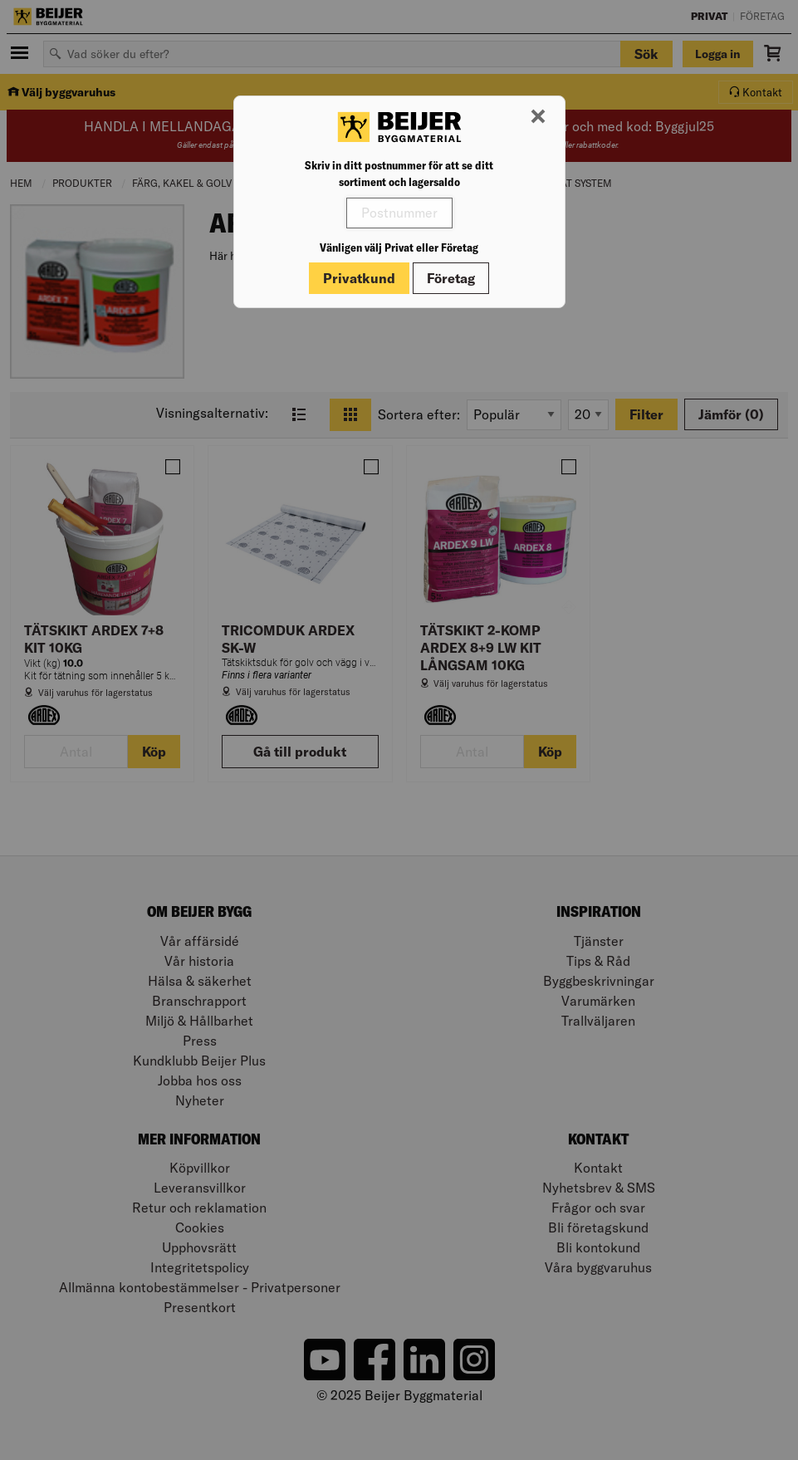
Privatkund (359, 278)
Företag (451, 278)
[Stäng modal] (538, 117)
